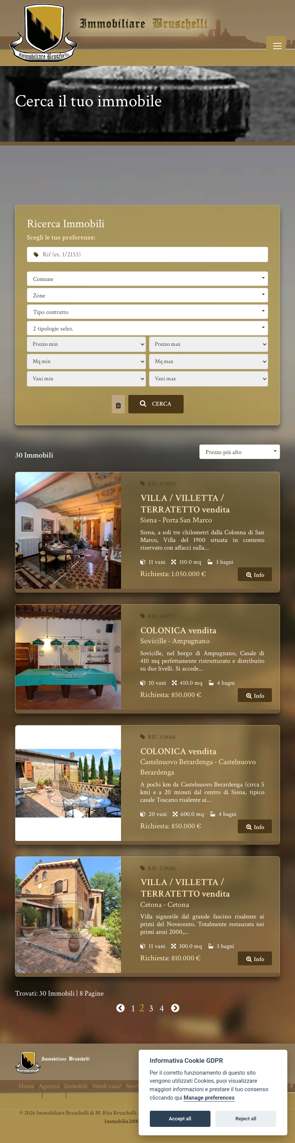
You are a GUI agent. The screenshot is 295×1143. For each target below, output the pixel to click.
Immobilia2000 (121, 1121)
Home (26, 1086)
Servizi (135, 1086)
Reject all (245, 1119)
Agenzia (49, 1086)
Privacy (54, 1096)
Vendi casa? (106, 1086)
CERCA (156, 404)
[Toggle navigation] (276, 46)
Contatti (29, 1096)
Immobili (76, 1086)
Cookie (77, 1096)
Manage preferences (209, 1098)
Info (254, 575)
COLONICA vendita (179, 630)
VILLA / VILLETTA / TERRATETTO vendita (185, 503)
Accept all (180, 1119)
